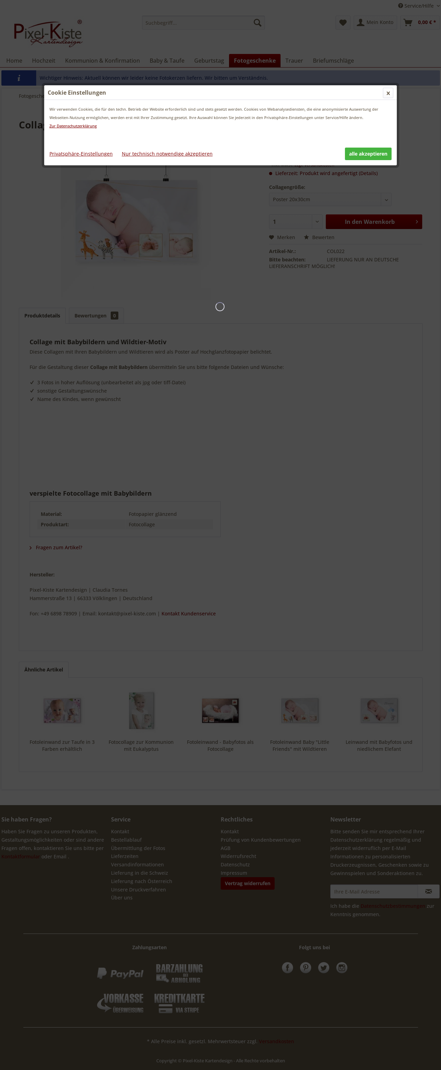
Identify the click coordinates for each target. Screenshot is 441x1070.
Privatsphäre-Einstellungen (81, 153)
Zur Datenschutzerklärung (73, 125)
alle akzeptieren (368, 153)
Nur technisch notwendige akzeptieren (167, 153)
